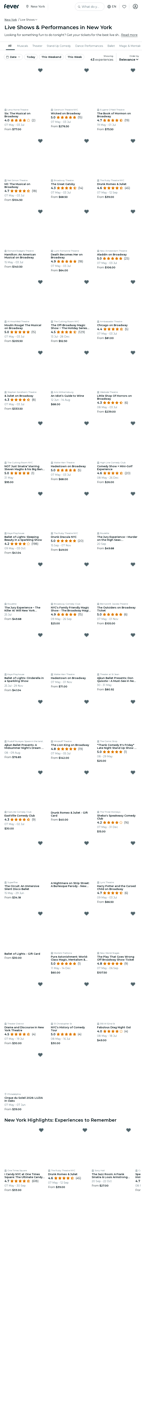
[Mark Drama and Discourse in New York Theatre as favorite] (40, 984)
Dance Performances (89, 46)
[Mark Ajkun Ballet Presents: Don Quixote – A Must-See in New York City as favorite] (133, 635)
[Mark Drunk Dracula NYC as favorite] (86, 493)
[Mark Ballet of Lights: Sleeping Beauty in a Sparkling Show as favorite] (40, 493)
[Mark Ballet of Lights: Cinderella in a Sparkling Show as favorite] (40, 635)
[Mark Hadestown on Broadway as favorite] (86, 423)
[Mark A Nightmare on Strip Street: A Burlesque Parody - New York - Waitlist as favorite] (86, 843)
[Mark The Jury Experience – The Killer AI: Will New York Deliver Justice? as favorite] (40, 564)
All (9, 45)
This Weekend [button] (51, 57)
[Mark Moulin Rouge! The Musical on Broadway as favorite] (40, 282)
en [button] (111, 6)
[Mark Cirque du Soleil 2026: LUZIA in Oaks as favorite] (40, 1054)
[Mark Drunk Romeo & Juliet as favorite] (133, 141)
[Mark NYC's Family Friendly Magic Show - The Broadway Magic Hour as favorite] (86, 564)
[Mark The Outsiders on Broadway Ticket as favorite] (133, 564)
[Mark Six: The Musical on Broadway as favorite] (40, 70)
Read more (129, 35)
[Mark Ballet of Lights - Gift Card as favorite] (40, 913)
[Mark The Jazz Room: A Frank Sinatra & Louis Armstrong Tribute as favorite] (128, 1130)
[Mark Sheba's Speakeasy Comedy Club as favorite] (133, 772)
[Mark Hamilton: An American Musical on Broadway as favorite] (40, 211)
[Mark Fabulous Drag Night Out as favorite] (133, 984)
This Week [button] (74, 57)
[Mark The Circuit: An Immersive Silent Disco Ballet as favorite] (40, 843)
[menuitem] (10, 46)
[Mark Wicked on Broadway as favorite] (86, 70)
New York (10, 19)
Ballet (111, 46)
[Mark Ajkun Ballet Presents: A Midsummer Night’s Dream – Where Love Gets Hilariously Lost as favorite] (40, 701)
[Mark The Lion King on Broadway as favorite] (86, 701)
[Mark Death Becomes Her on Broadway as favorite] (86, 211)
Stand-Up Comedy (59, 46)
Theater (37, 46)
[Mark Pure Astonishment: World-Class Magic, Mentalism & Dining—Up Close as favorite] (86, 913)
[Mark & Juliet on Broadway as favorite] (40, 352)
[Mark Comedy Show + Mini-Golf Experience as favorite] (133, 423)
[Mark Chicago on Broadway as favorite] (133, 282)
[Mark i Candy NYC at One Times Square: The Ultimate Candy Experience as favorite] (41, 1130)
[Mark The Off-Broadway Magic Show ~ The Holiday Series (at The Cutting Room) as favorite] (86, 282)
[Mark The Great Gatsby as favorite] (86, 141)
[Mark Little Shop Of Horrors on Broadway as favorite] (133, 352)
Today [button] (31, 57)
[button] (29, 20)
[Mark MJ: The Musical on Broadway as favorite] (40, 141)
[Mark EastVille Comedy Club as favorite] (40, 772)
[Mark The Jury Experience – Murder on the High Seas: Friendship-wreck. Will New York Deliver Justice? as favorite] (133, 493)
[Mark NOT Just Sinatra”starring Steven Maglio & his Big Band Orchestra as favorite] (40, 423)
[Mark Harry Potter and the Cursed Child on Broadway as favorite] (133, 843)
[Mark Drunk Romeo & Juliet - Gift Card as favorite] (86, 772)
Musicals (22, 46)
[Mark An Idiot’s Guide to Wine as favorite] (86, 352)
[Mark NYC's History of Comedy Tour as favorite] (86, 984)
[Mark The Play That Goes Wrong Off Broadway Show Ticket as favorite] (133, 913)
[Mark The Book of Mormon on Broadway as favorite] (133, 70)
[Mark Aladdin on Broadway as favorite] (133, 211)
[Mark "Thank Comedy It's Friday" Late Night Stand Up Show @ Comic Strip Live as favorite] (133, 701)
